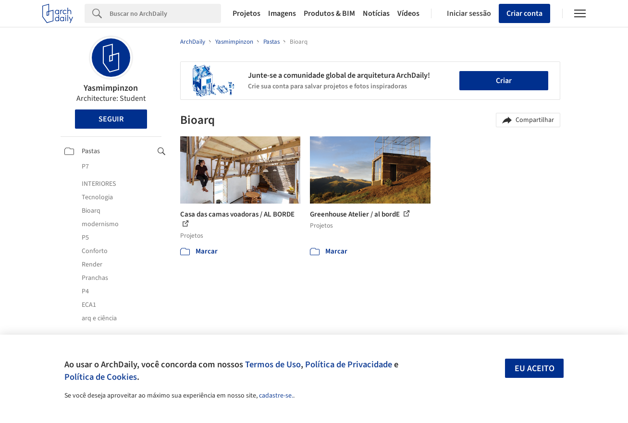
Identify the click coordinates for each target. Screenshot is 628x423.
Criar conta (524, 13)
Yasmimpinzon (111, 88)
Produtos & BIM (329, 13)
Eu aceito (534, 369)
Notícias (376, 13)
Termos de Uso (273, 364)
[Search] (165, 13)
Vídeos (408, 13)
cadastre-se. (276, 395)
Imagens (282, 13)
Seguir (111, 119)
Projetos (246, 13)
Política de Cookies (100, 377)
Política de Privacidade (348, 364)
